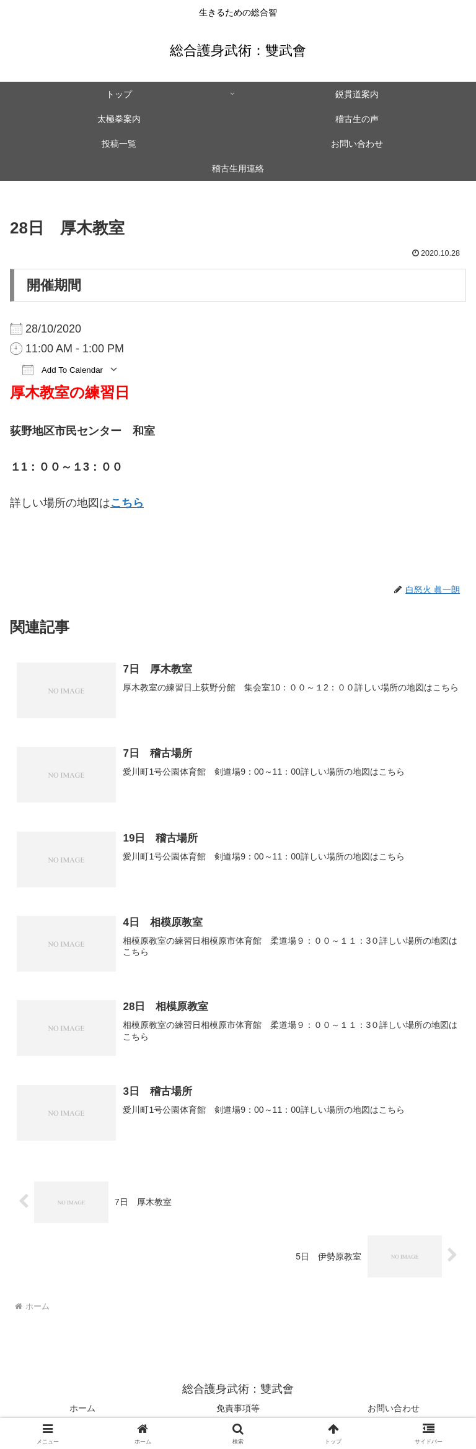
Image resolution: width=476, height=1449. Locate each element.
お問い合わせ (394, 1409)
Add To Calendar (62, 369)
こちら (127, 503)
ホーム (82, 1409)
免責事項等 (238, 1409)
